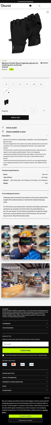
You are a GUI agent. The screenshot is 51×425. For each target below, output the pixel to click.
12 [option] (6, 90)
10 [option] (34, 84)
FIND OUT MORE (9, 256)
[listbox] (25, 87)
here (29, 200)
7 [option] (13, 84)
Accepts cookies (25, 416)
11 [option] (41, 84)
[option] (6, 102)
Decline (47, 397)
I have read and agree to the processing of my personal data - (26, 355)
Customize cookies (25, 420)
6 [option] (6, 84)
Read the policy (42, 355)
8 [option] (20, 84)
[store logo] (13, 5)
